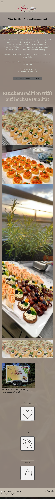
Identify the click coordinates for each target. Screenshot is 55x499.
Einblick (27, 403)
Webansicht (49, 491)
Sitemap (17, 491)
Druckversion (7, 491)
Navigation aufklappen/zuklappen (27, 2)
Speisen (27, 462)
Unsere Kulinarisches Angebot (27, 78)
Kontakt (27, 432)
